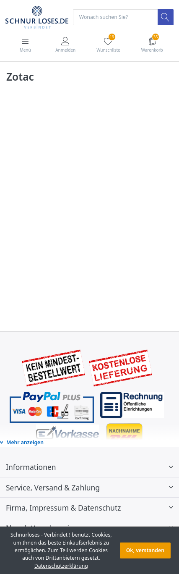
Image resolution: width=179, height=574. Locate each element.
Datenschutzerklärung (61, 565)
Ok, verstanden (145, 550)
